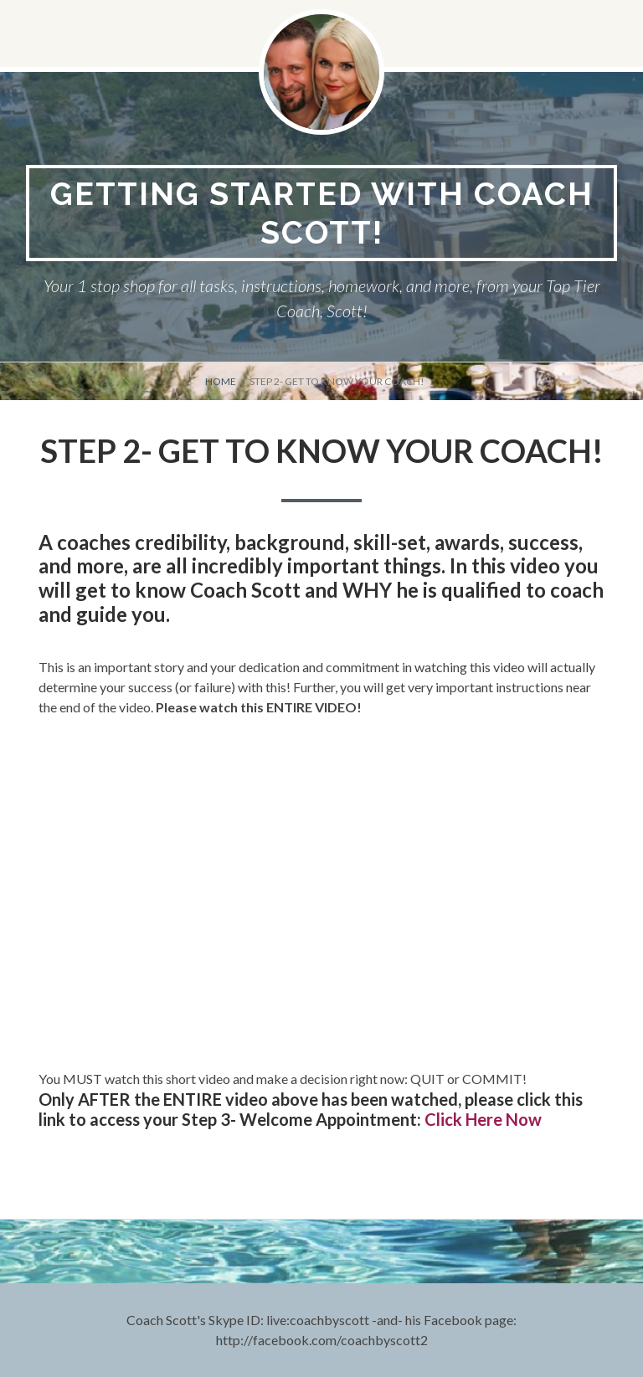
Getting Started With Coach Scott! (322, 213)
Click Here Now (483, 1119)
